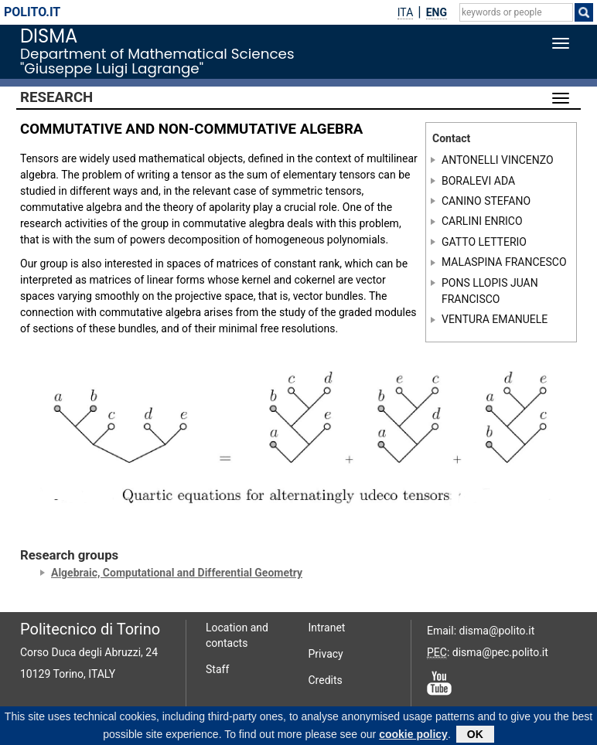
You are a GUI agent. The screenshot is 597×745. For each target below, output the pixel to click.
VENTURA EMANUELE (495, 319)
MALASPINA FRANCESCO (504, 262)
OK (475, 736)
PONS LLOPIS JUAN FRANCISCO (490, 291)
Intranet (327, 627)
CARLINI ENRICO (482, 221)
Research (56, 97)
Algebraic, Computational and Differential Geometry (176, 572)
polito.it (32, 12)
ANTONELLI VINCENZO (498, 160)
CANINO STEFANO (486, 201)
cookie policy (413, 736)
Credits (326, 680)
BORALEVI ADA (478, 180)
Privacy (326, 654)
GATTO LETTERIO (484, 242)
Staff (217, 669)
